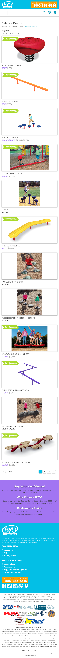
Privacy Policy (6, 646)
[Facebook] (4, 588)
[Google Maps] (26, 588)
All (49, 472)
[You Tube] (21, 588)
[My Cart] (54, 12)
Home (4, 26)
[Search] (44, 12)
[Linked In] (15, 588)
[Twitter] (9, 588)
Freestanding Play (16, 26)
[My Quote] (49, 12)
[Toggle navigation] (5, 13)
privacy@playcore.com (29, 655)
